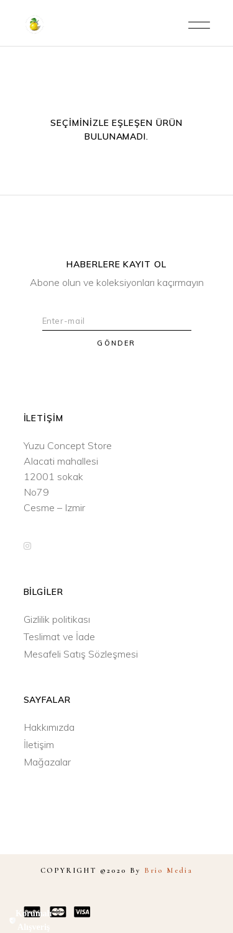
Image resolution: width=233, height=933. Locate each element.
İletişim (39, 744)
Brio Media (168, 870)
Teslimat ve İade (59, 636)
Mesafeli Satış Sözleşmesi (81, 654)
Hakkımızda (49, 727)
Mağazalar (47, 762)
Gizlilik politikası (57, 619)
